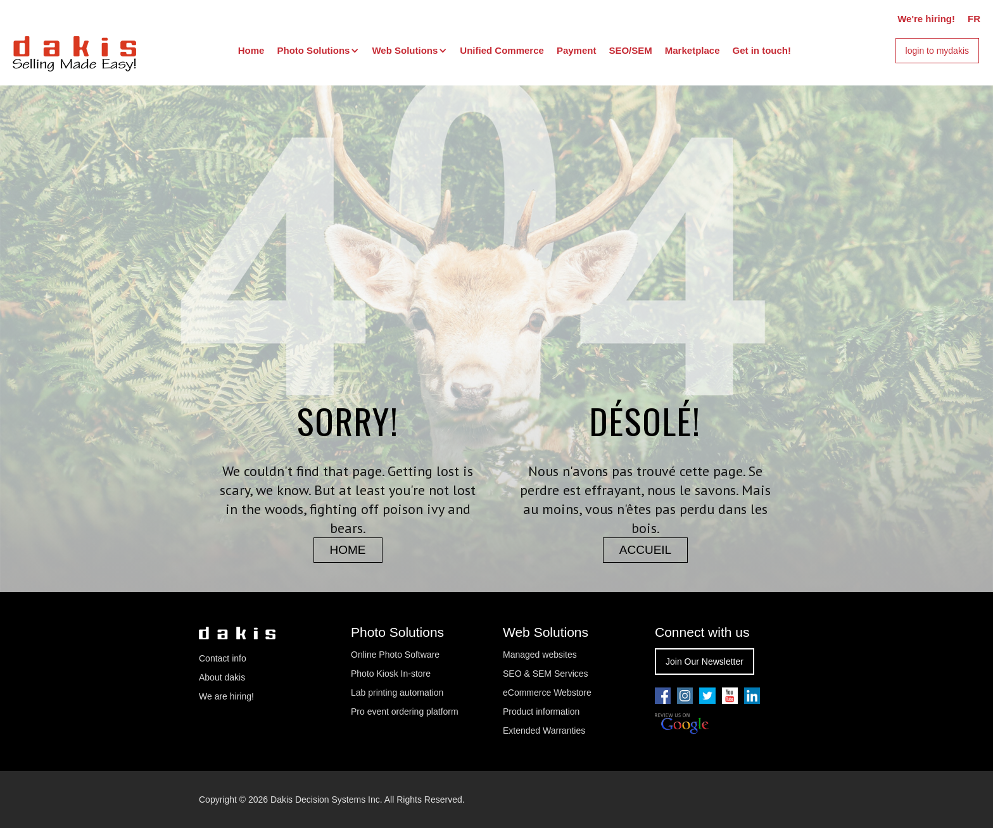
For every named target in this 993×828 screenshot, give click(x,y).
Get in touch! (762, 50)
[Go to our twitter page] (707, 695)
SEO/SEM (630, 50)
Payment (577, 50)
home (348, 549)
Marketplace (692, 50)
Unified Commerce (502, 50)
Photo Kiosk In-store (391, 673)
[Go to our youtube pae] (685, 695)
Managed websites (541, 654)
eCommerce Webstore (547, 692)
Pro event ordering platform (405, 711)
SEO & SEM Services (545, 673)
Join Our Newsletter (704, 661)
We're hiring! (926, 18)
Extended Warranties (544, 730)
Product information (541, 711)
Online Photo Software (395, 654)
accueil (645, 549)
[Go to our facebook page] (663, 695)
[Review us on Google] (682, 724)
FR (974, 18)
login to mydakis (937, 51)
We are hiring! (226, 696)
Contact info (222, 658)
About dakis (222, 677)
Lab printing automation (397, 692)
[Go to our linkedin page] (752, 695)
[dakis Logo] (74, 52)
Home (251, 50)
